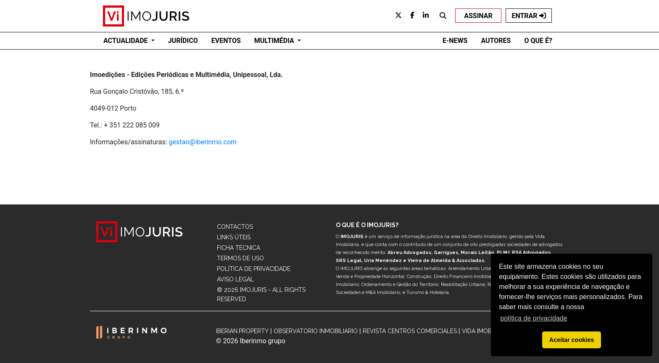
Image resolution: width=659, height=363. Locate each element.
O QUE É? (538, 41)
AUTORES (496, 41)
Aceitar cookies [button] (571, 340)
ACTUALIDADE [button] (126, 41)
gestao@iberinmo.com (203, 142)
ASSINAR (478, 16)
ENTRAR (528, 16)
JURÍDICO (183, 41)
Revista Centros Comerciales (410, 331)
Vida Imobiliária (486, 331)
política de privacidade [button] (533, 318)
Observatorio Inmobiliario (316, 331)
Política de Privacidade (253, 268)
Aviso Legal (235, 279)
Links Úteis (233, 237)
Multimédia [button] (275, 41)
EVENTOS (226, 41)
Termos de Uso (240, 258)
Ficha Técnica (238, 247)
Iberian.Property (242, 331)
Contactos (235, 226)
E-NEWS (455, 41)
